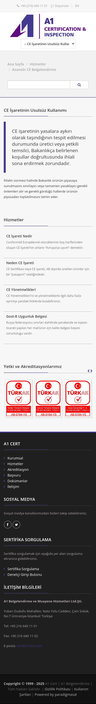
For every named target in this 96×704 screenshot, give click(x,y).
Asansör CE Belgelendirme (34, 69)
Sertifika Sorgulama (23, 568)
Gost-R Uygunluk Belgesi (26, 316)
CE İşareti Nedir (19, 236)
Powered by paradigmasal (56, 694)
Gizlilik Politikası (57, 689)
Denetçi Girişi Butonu (24, 574)
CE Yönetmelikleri (21, 289)
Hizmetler (38, 64)
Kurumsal (15, 458)
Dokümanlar (17, 481)
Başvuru (14, 475)
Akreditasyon (18, 469)
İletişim (13, 486)
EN (77, 6)
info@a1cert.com (29, 646)
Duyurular (62, 6)
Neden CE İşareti (20, 262)
